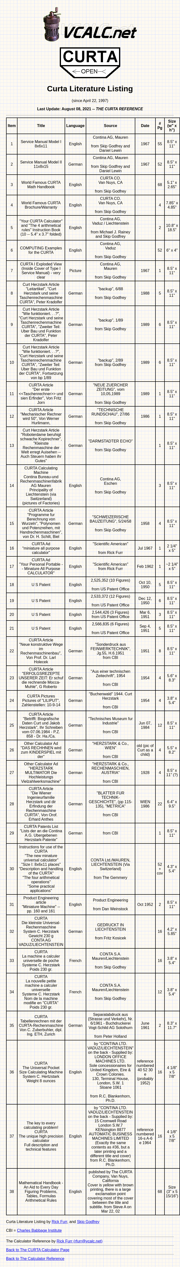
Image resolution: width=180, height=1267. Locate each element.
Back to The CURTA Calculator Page (37, 1250)
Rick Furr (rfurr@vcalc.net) (80, 1241)
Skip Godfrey (88, 1222)
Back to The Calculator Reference (35, 1259)
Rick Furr (59, 1222)
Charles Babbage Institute (39, 1230)
